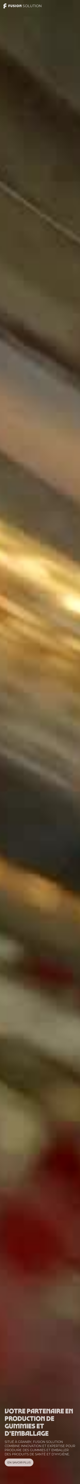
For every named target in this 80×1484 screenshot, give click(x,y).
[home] (22, 5)
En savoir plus (19, 1463)
